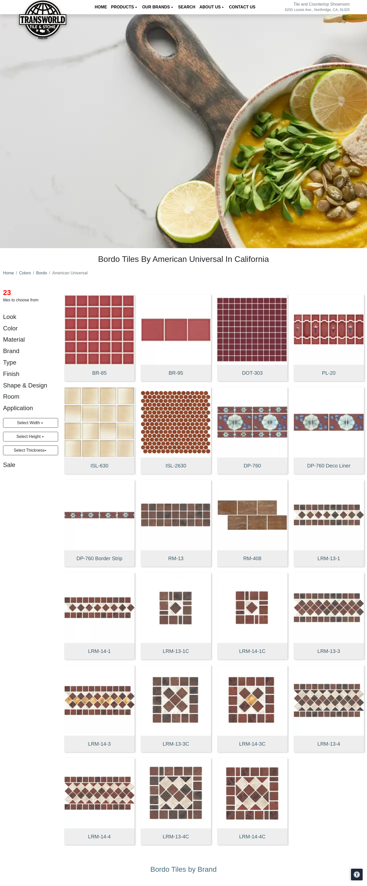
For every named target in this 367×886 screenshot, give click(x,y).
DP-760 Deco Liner (328, 465)
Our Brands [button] (156, 7)
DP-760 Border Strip (99, 558)
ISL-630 (99, 465)
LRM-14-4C (252, 836)
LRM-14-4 (99, 836)
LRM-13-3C (176, 744)
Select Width (29, 423)
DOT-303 (252, 373)
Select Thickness (29, 450)
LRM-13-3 (329, 651)
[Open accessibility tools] (356, 874)
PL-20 (328, 373)
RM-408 (252, 558)
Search (186, 7)
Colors (25, 273)
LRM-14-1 (99, 651)
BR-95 (176, 373)
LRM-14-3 (99, 744)
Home (101, 7)
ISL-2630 (175, 465)
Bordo (41, 273)
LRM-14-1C (252, 651)
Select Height (29, 436)
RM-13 (176, 558)
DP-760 (252, 465)
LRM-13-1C (176, 651)
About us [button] (210, 7)
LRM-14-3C (252, 744)
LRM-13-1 (329, 558)
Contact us (242, 7)
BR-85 (99, 373)
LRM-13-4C (176, 836)
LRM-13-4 (329, 744)
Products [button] (123, 7)
